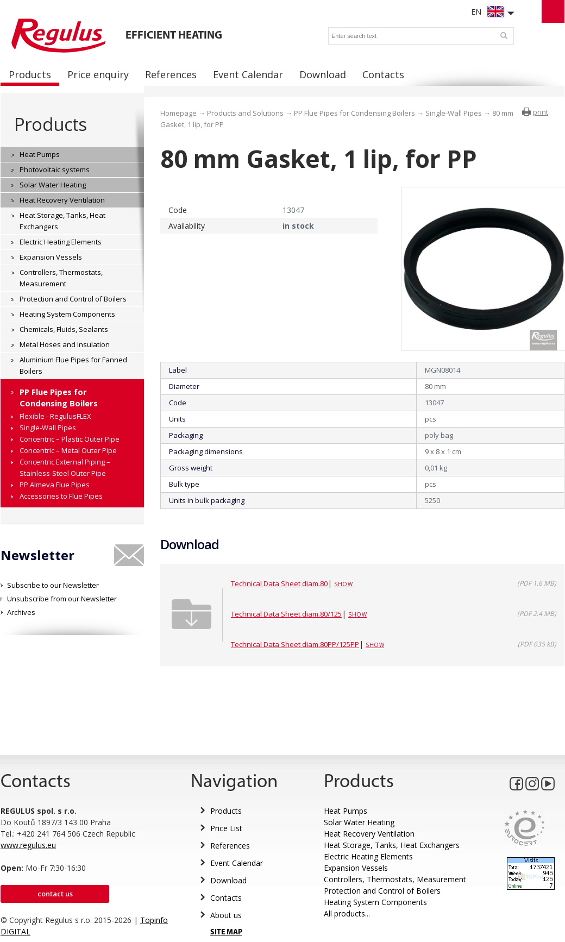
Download (228, 880)
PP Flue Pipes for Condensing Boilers (354, 113)
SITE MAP (226, 932)
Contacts (226, 898)
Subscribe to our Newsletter (53, 585)
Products (50, 124)
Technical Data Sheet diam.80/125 (286, 614)
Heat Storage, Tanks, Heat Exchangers (392, 845)
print (540, 112)
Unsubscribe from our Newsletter (62, 599)
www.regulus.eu (28, 845)
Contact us (55, 894)
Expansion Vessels (356, 868)
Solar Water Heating (359, 822)
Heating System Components (375, 902)
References (230, 845)
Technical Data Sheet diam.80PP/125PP (295, 644)
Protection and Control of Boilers (382, 891)
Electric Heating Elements (368, 856)
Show (343, 584)
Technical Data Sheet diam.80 (279, 583)
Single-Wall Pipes (453, 113)
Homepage (178, 113)
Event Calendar (236, 863)
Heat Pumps (345, 811)
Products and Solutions (245, 113)
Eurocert (524, 827)
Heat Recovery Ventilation (369, 833)
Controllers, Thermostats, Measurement (395, 879)
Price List (226, 828)
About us (226, 915)
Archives (21, 612)
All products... (347, 913)
